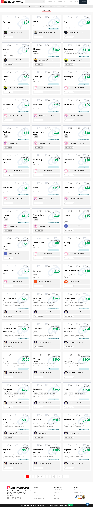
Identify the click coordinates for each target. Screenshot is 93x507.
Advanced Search (28, 6)
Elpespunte (37, 49)
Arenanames (7, 187)
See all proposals (8, 36)
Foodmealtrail (38, 450)
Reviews (35, 496)
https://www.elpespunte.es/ (71, 53)
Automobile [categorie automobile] (56, 496)
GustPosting (72, 32)
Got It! (70, 505)
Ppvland (36, 21)
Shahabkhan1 (12, 32)
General (5, 25)
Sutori (66, 22)
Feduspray (37, 419)
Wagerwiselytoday (70, 450)
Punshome (6, 22)
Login (89, 1)
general (72, 27)
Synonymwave (38, 132)
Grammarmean (69, 160)
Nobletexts (7, 160)
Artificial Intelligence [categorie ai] (58, 494)
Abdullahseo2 (42, 60)
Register (83, 1)
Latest (36, 6)
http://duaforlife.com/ (9, 81)
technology (17, 27)
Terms (35, 494)
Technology (5, 361)
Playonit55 (67, 389)
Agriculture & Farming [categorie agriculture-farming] (58, 490)
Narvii (35, 187)
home (76, 274)
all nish (5, 55)
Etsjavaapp (7, 419)
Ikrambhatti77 (42, 87)
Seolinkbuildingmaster (44, 32)
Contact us (36, 495)
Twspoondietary (69, 298)
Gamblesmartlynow (10, 328)
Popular (59, 6)
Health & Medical (68, 300)
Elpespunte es (68, 49)
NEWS (70, 1)
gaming (66, 277)
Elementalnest (69, 187)
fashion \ (6, 27)
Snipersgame (37, 271)
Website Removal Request (39, 498)
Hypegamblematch (9, 298)
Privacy (35, 492)
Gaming (35, 331)
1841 (60, 476)
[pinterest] (20, 498)
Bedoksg (67, 243)
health (11, 27)
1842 (64, 476)
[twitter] (13, 498)
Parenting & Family (37, 300)
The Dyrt (6, 50)
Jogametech (37, 328)
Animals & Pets (36, 422)
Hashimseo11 (72, 60)
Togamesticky (8, 450)
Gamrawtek (7, 359)
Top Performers (51, 6)
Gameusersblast (69, 419)
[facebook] (10, 498)
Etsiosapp (36, 359)
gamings (11, 305)
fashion (46, 277)
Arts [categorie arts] (55, 495)
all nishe (66, 27)
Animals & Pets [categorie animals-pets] (57, 492)
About (35, 489)
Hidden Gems (43, 6)
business (36, 25)
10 (53, 476)
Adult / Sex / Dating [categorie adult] (58, 489)
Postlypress (7, 132)
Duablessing (37, 160)
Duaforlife (6, 77)
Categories (65, 6)
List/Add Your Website (78, 492)
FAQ (35, 490)
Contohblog (7, 243)
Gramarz (67, 132)
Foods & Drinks (36, 452)
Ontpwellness (68, 359)
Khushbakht (11, 312)
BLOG (65, 1)
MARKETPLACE (50, 1)
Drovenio (67, 215)
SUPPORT (76, 1)
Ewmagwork (7, 389)
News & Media (67, 51)
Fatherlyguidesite (70, 328)
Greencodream (8, 270)
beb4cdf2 (71, 226)
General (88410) (46, 10)
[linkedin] (8, 498)
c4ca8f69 (41, 281)
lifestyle (16, 302)
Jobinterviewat (38, 243)
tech (41, 25)
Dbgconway (37, 104)
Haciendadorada (69, 104)
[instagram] (15, 498)
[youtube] (18, 498)
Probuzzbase (37, 389)
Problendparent (38, 298)
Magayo (6, 215)
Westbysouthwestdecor (72, 270)
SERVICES (59, 1)
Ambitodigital (38, 77)
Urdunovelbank (38, 215)
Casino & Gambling (7, 300)
